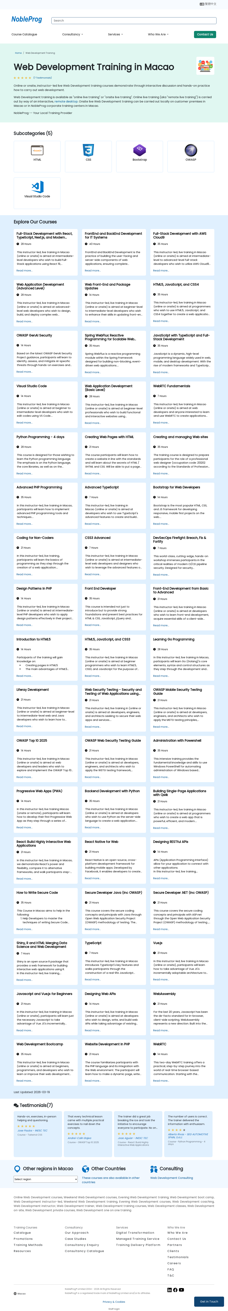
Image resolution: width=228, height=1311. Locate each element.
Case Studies (75, 1239)
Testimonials (178, 1257)
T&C (170, 1275)
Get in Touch (209, 1301)
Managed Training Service (137, 1239)
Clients (173, 1251)
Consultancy (71, 34)
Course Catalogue (24, 34)
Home (18, 52)
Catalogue (22, 1233)
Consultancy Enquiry (82, 1245)
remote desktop (66, 101)
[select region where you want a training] (46, 1179)
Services (114, 34)
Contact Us (205, 34)
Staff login (114, 1308)
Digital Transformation (135, 1233)
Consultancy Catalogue (84, 1251)
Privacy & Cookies (114, 1302)
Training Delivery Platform (138, 1245)
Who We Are (157, 34)
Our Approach (77, 1233)
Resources (22, 1251)
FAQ (170, 1269)
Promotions (23, 1239)
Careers (174, 1263)
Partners (174, 1245)
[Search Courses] (133, 20)
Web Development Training (40, 52)
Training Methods (28, 1245)
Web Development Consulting (171, 1178)
